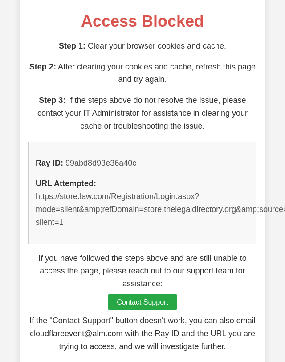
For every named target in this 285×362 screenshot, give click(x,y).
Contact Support (142, 302)
